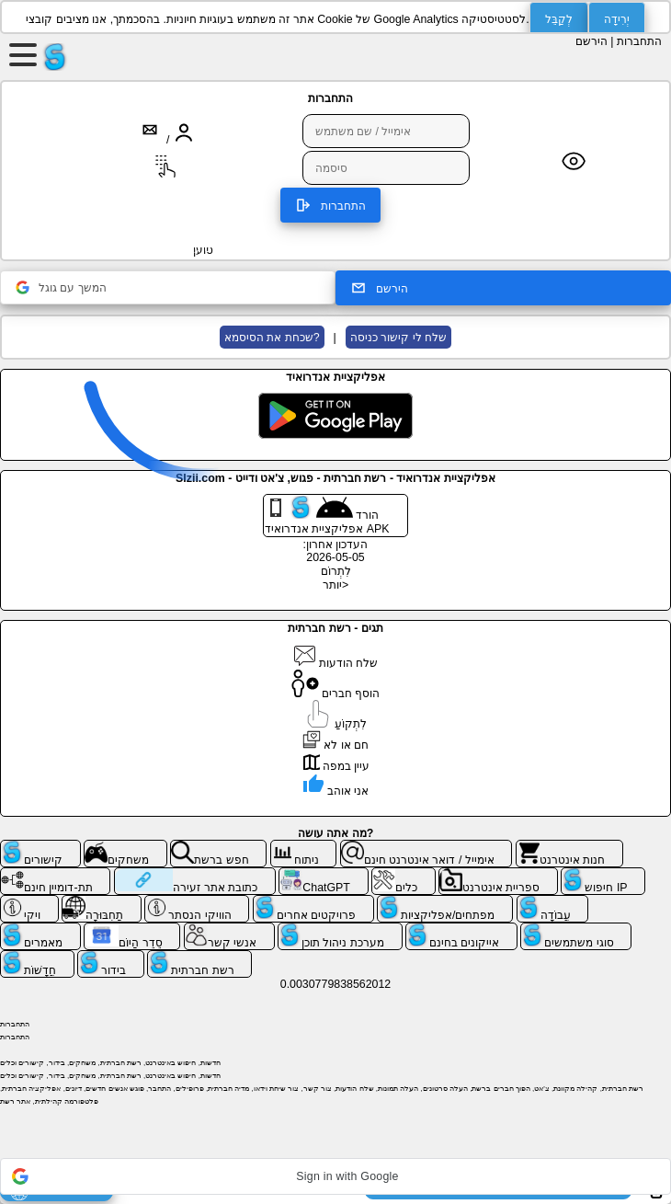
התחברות (639, 41)
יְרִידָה (617, 19)
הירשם (591, 41)
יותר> (335, 585)
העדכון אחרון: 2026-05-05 (336, 551)
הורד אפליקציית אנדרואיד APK (327, 515)
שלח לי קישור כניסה (398, 337)
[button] (335, 1176)
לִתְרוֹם (336, 571)
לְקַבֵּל (559, 19)
